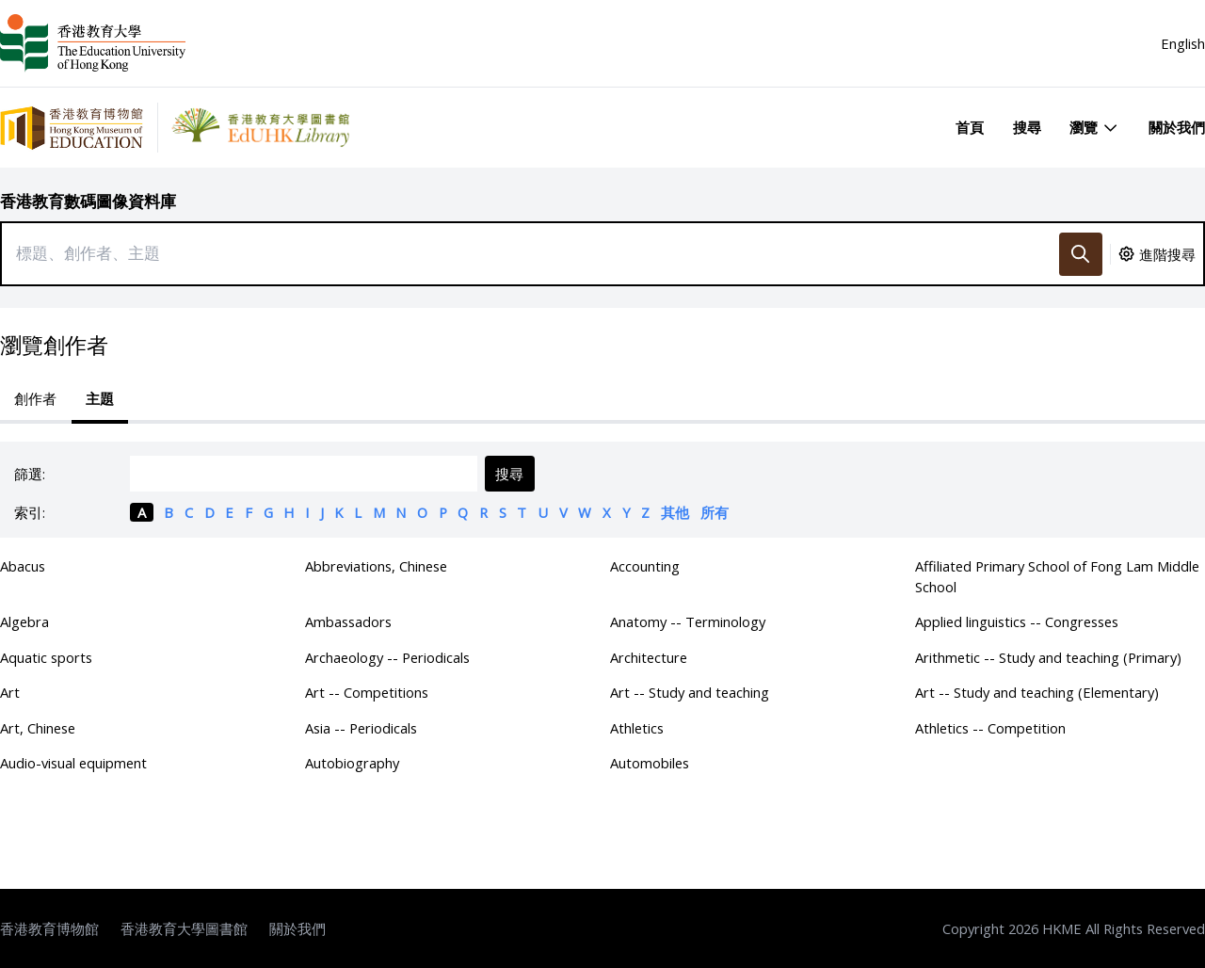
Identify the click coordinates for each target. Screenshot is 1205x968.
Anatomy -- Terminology (687, 621)
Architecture (648, 657)
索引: (29, 512)
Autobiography (352, 762)
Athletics (637, 727)
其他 (675, 512)
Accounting (645, 566)
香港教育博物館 (49, 928)
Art (10, 692)
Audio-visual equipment (73, 762)
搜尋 (1027, 127)
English (1183, 43)
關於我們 (1177, 127)
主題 (100, 398)
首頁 (970, 127)
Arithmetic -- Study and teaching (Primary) (1048, 657)
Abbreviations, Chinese (376, 566)
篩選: (29, 473)
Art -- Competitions (366, 692)
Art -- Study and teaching (689, 692)
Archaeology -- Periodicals (387, 657)
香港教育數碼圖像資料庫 (88, 201)
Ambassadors (348, 621)
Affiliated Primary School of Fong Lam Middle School (1057, 576)
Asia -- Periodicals (361, 727)
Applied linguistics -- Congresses (1016, 621)
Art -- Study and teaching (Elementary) (1037, 692)
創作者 (35, 398)
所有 (714, 512)
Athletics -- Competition (990, 727)
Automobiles (649, 762)
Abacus (22, 566)
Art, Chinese (37, 727)
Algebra (24, 621)
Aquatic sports (46, 657)
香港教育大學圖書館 (184, 928)
